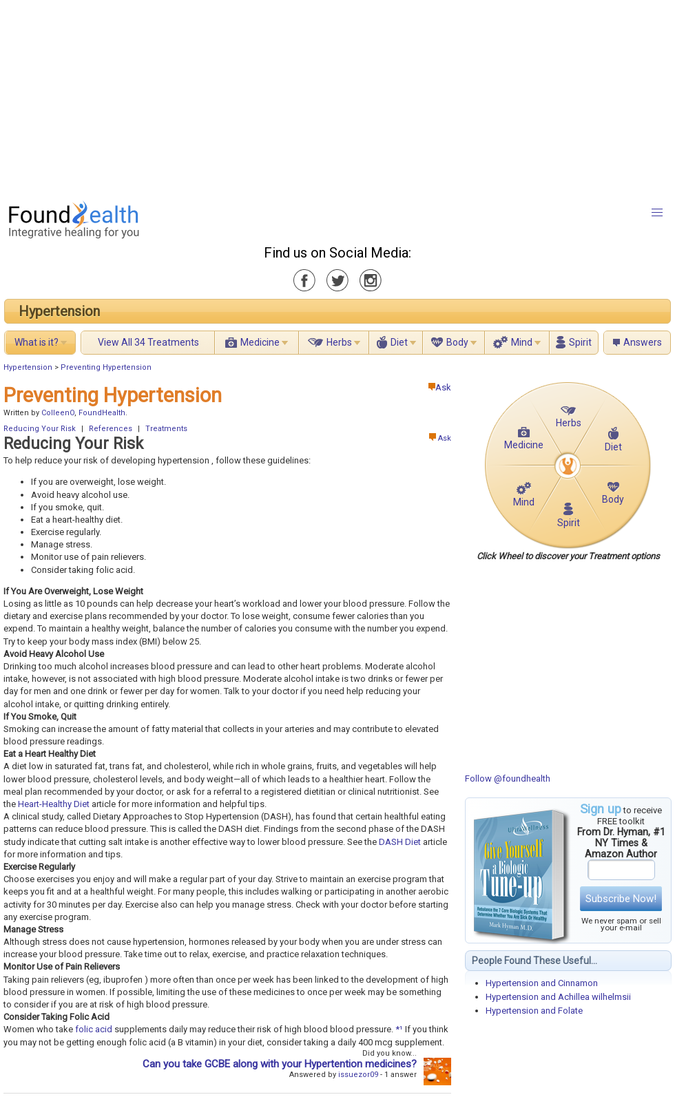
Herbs (339, 342)
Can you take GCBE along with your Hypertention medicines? (280, 1064)
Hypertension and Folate (534, 1010)
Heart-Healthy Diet (54, 804)
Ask (439, 387)
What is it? (36, 342)
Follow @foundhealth (507, 778)
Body (457, 342)
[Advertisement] (292, 96)
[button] (657, 213)
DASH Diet (400, 842)
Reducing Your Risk (39, 428)
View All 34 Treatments (148, 342)
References (110, 428)
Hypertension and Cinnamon (542, 983)
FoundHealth (102, 412)
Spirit (580, 342)
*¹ (399, 1029)
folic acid (93, 1029)
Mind (521, 342)
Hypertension (59, 311)
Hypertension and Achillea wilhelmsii (558, 997)
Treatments (166, 428)
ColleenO (57, 412)
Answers (642, 342)
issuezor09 (358, 1074)
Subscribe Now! (620, 898)
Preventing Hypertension (106, 367)
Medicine (260, 342)
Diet (399, 342)
